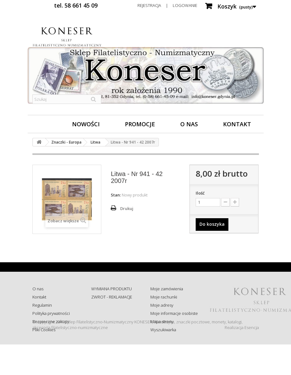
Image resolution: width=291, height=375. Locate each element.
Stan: (116, 195)
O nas (189, 124)
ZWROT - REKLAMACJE (111, 297)
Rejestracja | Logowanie (167, 5)
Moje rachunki (163, 297)
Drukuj (126, 208)
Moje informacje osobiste (174, 313)
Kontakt (237, 124)
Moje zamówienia (166, 289)
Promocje (140, 124)
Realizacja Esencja (242, 358)
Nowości (86, 124)
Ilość (200, 193)
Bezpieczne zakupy (50, 321)
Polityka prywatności (51, 313)
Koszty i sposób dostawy (113, 327)
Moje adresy (161, 305)
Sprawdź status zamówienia (105, 316)
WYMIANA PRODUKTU (111, 289)
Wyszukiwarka (163, 329)
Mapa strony (161, 321)
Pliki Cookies (43, 329)
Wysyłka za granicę (108, 335)
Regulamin (42, 305)
